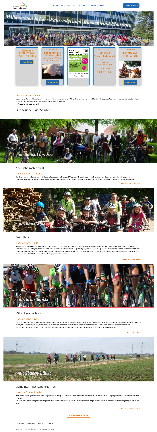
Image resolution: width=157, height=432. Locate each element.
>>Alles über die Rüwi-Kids (131, 259)
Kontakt (41, 423)
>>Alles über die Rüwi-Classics (130, 183)
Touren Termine (97, 5)
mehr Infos (27, 62)
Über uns (82, 5)
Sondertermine (131, 5)
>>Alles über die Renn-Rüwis (131, 333)
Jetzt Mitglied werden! (78, 415)
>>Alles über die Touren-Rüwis (130, 409)
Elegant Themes (30, 429)
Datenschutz (31, 423)
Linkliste (50, 423)
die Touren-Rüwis (35, 376)
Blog (63, 5)
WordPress (50, 429)
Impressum (20, 423)
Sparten (70, 5)
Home (55, 5)
